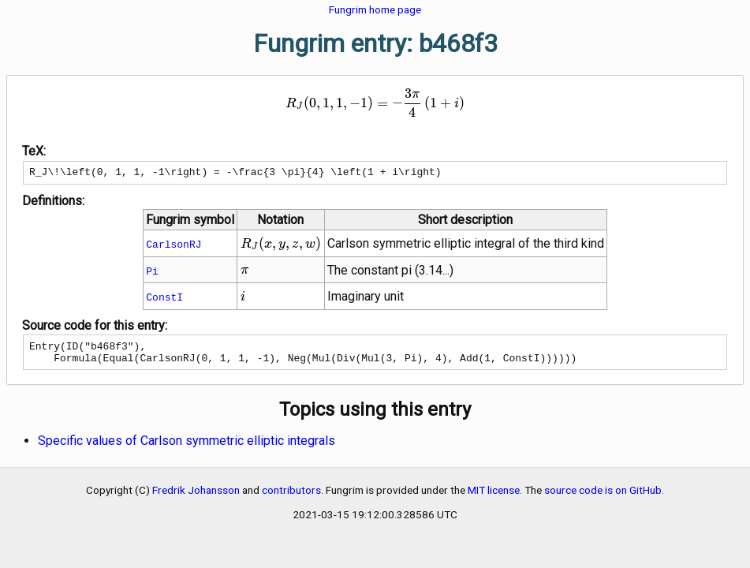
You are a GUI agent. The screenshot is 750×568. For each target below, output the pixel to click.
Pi (152, 273)
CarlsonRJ (173, 246)
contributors (291, 497)
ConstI (164, 299)
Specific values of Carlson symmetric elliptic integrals (186, 447)
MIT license (494, 497)
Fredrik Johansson (196, 497)
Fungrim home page (375, 9)
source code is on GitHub (603, 497)
